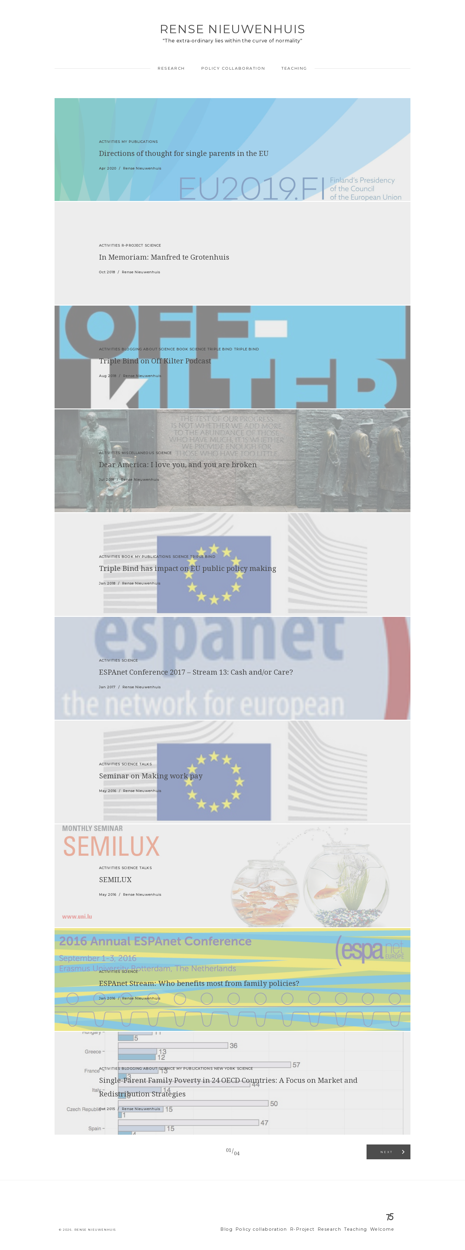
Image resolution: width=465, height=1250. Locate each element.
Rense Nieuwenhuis (232, 29)
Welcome (383, 1229)
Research (171, 68)
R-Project (311, 1229)
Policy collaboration (233, 68)
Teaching (294, 68)
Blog (243, 1229)
